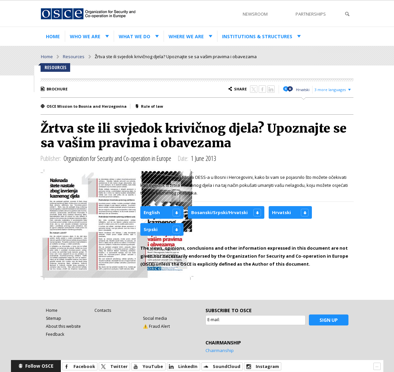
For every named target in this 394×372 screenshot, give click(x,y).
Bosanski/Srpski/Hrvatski (219, 212)
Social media (155, 318)
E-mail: (213, 319)
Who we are (85, 36)
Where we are (186, 36)
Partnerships (311, 14)
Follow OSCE (39, 366)
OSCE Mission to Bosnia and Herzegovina (87, 106)
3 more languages (330, 89)
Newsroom (255, 14)
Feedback (55, 334)
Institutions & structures (257, 36)
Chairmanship (219, 350)
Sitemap (53, 318)
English (152, 212)
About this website (63, 326)
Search (347, 14)
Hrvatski (303, 89)
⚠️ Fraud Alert (156, 326)
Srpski (151, 229)
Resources (73, 57)
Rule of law (152, 106)
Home (53, 36)
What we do (134, 36)
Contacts (102, 310)
